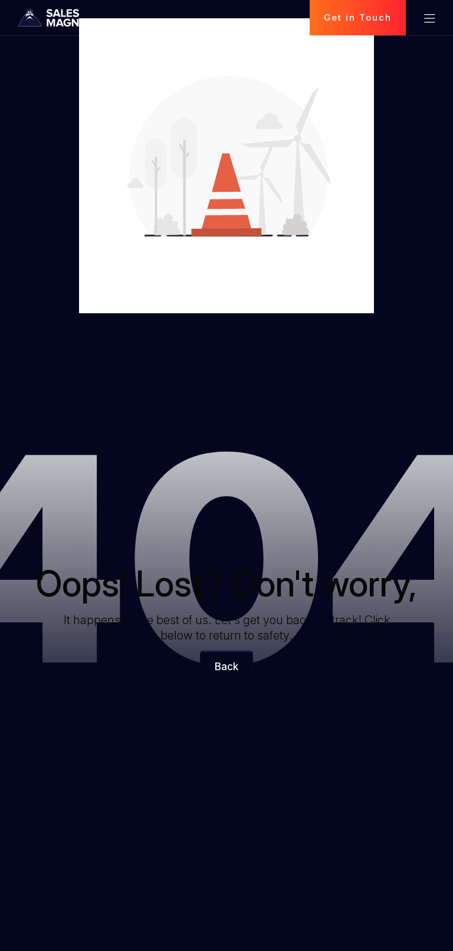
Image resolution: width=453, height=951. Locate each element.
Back (226, 666)
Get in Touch (358, 17)
